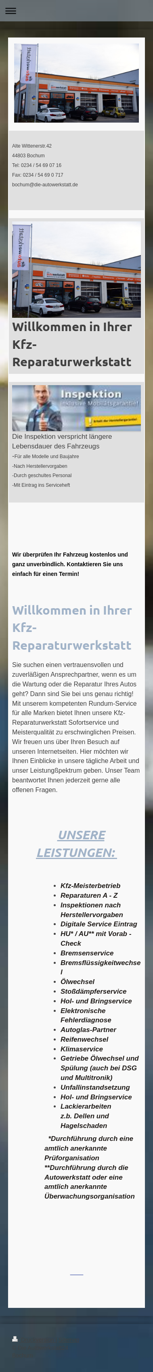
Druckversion (33, 1340)
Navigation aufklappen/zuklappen (76, 10)
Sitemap (69, 1340)
